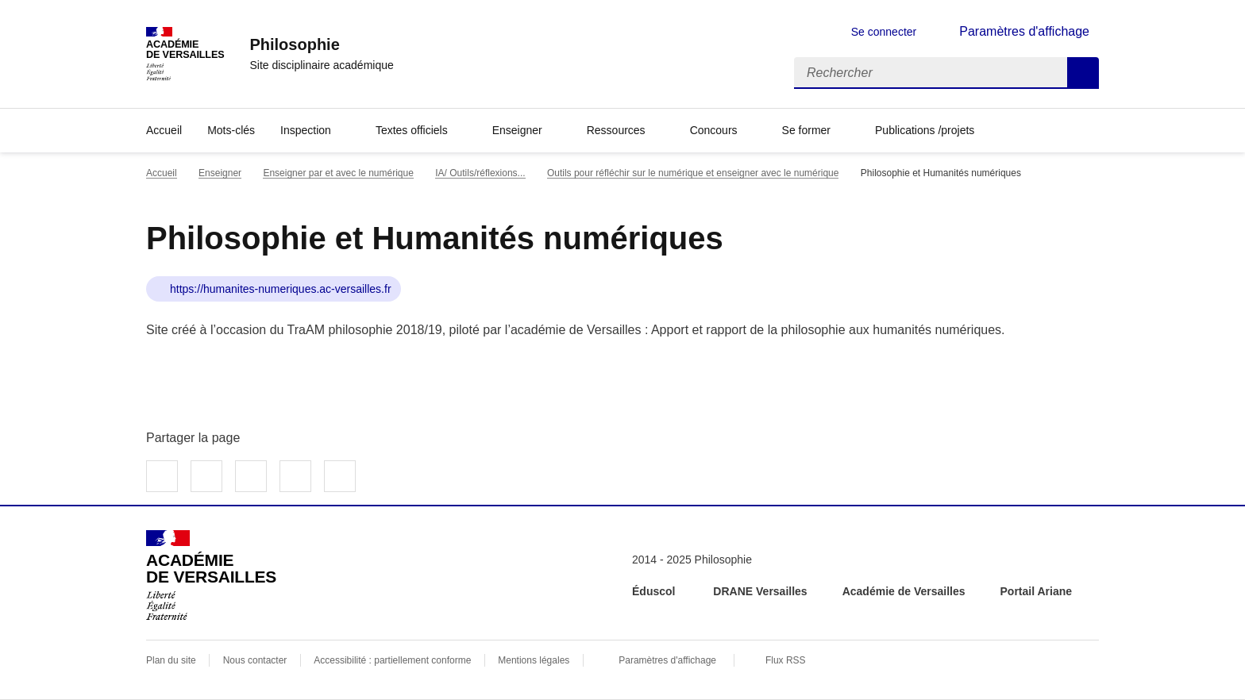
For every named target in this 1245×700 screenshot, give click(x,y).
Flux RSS (785, 660)
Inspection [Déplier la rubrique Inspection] (305, 130)
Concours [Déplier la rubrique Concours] (714, 130)
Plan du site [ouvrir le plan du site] (171, 660)
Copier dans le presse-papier (340, 476)
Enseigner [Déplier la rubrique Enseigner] (517, 130)
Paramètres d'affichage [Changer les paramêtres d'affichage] (1024, 31)
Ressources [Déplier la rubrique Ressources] (616, 130)
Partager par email (295, 476)
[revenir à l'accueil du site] (321, 44)
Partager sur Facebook (162, 476)
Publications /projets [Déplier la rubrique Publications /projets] (924, 130)
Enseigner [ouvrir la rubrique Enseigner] (220, 173)
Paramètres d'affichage (667, 660)
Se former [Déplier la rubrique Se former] (806, 130)
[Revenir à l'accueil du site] (211, 575)
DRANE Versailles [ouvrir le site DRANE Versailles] (760, 591)
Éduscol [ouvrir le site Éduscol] (655, 591)
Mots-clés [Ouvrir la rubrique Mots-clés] (231, 130)
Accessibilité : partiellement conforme (392, 660)
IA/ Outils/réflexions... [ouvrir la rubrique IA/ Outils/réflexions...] (480, 173)
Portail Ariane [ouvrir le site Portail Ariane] (1036, 591)
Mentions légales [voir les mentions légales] (533, 660)
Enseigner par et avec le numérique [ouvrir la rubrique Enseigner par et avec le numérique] (338, 173)
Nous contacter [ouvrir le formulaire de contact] (255, 660)
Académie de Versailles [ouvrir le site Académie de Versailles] (904, 591)
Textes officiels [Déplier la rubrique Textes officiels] (412, 130)
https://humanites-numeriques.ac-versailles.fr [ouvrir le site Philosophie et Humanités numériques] (280, 289)
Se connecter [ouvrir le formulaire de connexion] (884, 31)
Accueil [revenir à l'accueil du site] (164, 130)
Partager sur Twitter (206, 476)
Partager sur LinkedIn (251, 476)
